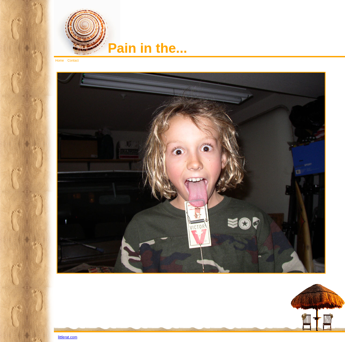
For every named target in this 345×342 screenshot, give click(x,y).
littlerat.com (67, 337)
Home (59, 60)
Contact (72, 60)
